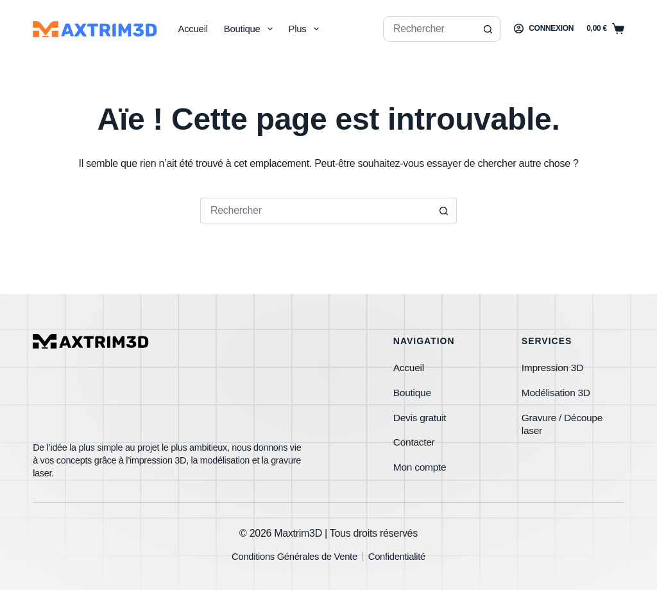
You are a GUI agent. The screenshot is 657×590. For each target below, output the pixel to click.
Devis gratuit (420, 413)
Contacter (414, 439)
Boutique (251, 29)
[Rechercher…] (429, 29)
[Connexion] (544, 28)
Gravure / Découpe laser (563, 420)
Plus (306, 29)
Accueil (192, 28)
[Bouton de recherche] (488, 29)
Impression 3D (553, 362)
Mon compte (420, 465)
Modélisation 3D (557, 388)
